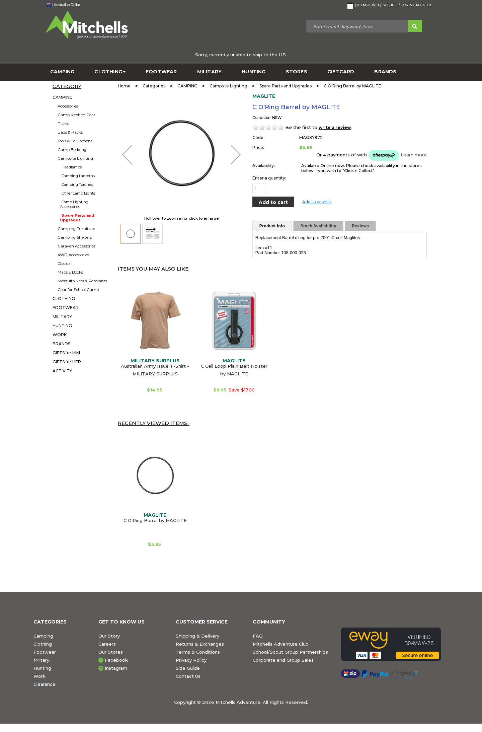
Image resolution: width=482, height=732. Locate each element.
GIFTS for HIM (66, 352)
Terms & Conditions (198, 652)
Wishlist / (391, 5)
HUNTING (253, 72)
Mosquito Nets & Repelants (82, 281)
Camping (43, 636)
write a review (335, 127)
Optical (65, 263)
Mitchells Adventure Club (281, 644)
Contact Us (188, 676)
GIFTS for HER (67, 361)
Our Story (109, 636)
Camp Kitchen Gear (76, 115)
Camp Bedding (72, 149)
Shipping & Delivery (197, 636)
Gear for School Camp (78, 289)
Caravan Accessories (76, 246)
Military (41, 660)
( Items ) (363, 5)
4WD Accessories (73, 254)
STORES (296, 72)
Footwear (44, 652)
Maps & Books (70, 272)
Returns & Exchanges (200, 644)
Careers (107, 644)
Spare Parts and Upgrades (77, 217)
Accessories (68, 106)
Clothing (42, 644)
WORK (60, 334)
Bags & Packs (70, 132)
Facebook (116, 660)
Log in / (408, 5)
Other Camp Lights (78, 193)
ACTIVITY (62, 370)
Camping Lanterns (78, 175)
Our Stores (110, 652)
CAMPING (62, 72)
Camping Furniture (76, 228)
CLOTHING (110, 72)
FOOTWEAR (161, 72)
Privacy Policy (191, 660)
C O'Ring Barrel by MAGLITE (155, 520)
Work (39, 676)
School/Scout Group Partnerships (290, 652)
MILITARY (209, 72)
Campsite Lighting (75, 158)
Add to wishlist (317, 201)
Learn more (414, 154)
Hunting (42, 668)
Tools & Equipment (75, 141)
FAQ (258, 636)
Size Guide (188, 668)
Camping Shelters (75, 237)
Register (423, 5)
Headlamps (72, 167)
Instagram (116, 668)
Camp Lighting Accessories (74, 204)
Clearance (44, 684)
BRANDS (385, 72)
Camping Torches (77, 184)
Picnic (63, 123)
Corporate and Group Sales (283, 660)
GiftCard (340, 72)
